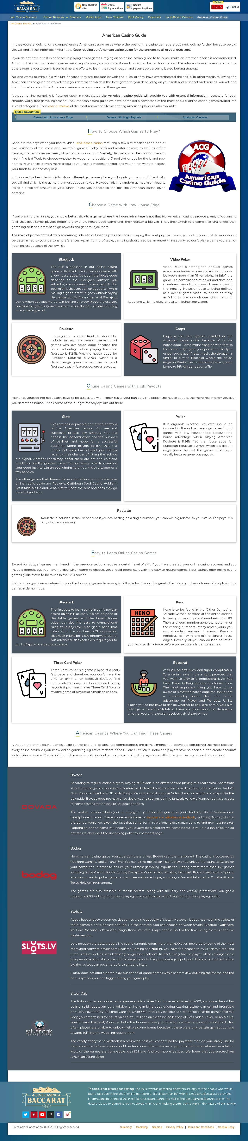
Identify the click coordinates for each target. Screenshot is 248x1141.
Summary (126, 1128)
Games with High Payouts (123, 117)
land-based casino (89, 144)
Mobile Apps (94, 17)
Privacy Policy (174, 1128)
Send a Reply (226, 1128)
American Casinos (195, 117)
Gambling (142, 1128)
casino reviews (58, 106)
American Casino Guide (212, 17)
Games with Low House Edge (52, 117)
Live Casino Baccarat (23, 17)
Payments (154, 17)
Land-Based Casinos (179, 17)
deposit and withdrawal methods (171, 818)
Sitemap (157, 1128)
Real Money (135, 17)
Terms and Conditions (201, 1128)
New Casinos (114, 17)
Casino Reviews (53, 17)
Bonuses (75, 17)
